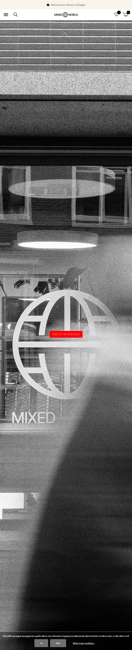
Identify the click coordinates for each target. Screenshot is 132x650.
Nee (58, 643)
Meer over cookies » (84, 643)
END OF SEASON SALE (66, 334)
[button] (6, 14)
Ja (41, 643)
